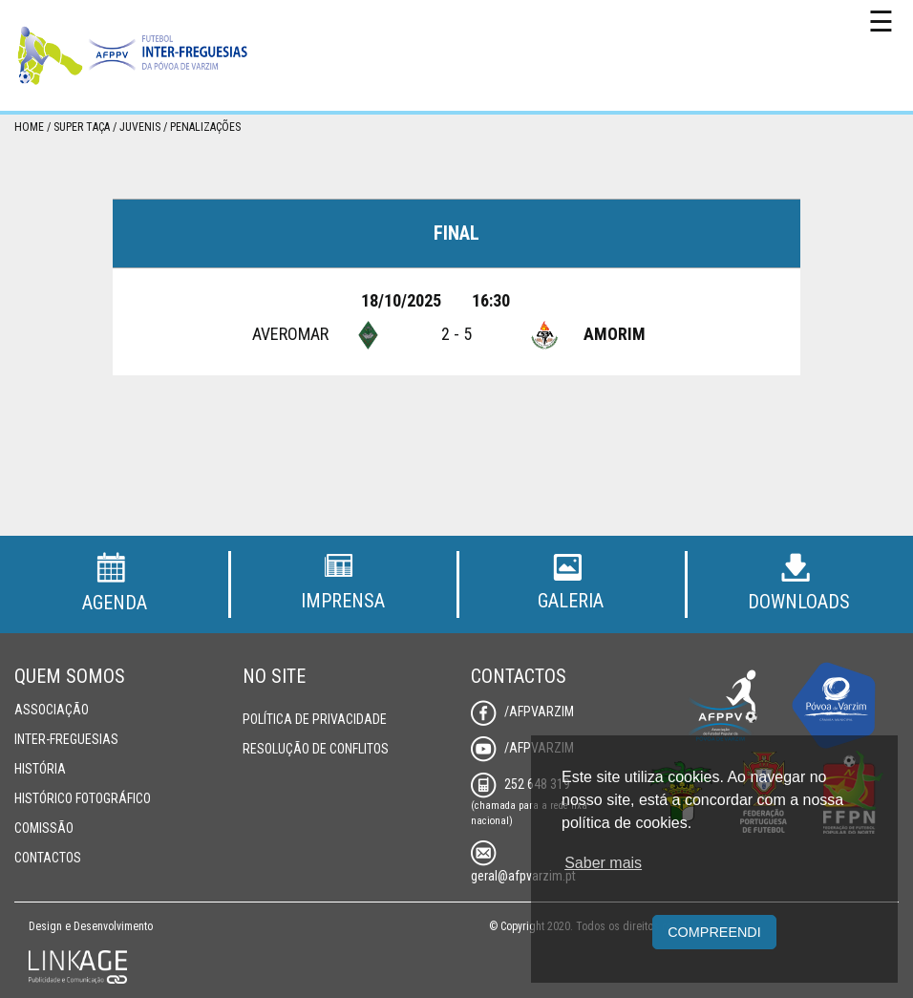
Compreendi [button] (714, 932)
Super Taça (81, 127)
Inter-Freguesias (66, 739)
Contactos (47, 857)
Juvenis (139, 127)
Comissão (44, 828)
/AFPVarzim (522, 711)
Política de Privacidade (315, 719)
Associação (51, 709)
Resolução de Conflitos (316, 748)
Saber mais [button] (603, 863)
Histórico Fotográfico (82, 798)
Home (29, 127)
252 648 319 (520, 784)
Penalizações (205, 127)
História (40, 768)
